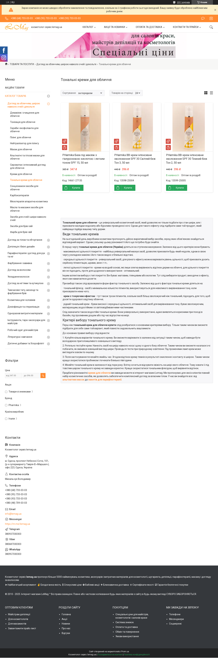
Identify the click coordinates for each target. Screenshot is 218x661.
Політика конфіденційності (137, 654)
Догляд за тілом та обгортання (25, 239)
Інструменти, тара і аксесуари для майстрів (26, 322)
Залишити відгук (203, 18)
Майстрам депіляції (19, 614)
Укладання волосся (18, 276)
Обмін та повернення (127, 631)
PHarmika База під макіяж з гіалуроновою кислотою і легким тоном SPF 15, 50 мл (83, 158)
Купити (76, 187)
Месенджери (176, 619)
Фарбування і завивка (20, 263)
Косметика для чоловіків (21, 300)
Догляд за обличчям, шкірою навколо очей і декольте (66, 64)
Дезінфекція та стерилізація (23, 306)
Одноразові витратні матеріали (25, 313)
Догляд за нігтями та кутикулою (25, 283)
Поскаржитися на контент (110, 654)
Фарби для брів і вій (21, 232)
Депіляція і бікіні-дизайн (21, 246)
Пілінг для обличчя (20, 137)
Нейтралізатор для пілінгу (24, 143)
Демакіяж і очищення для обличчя (24, 114)
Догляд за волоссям (19, 270)
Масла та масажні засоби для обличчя (26, 209)
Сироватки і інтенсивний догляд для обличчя (28, 166)
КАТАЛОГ (88, 27)
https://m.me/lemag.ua (17, 524)
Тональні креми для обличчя (26, 180)
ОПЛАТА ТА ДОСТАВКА (149, 27)
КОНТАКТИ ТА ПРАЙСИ (185, 27)
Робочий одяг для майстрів (23, 330)
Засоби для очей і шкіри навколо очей (28, 218)
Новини (66, 623)
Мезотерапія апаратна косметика (29, 201)
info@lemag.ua (13, 513)
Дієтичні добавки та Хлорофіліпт (26, 343)
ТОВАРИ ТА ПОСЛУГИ (22, 64)
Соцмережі (175, 623)
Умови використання (127, 636)
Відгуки (66, 633)
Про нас (66, 628)
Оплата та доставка (126, 627)
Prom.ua (125, 651)
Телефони (174, 614)
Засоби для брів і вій (21, 226)
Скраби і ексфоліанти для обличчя (24, 130)
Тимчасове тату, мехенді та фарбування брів (23, 292)
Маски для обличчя (21, 149)
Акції (64, 619)
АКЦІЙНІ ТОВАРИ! (14, 87)
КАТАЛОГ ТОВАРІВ (15, 96)
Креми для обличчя (21, 174)
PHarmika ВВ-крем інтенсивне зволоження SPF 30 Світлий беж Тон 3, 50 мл (135, 158)
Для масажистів (17, 623)
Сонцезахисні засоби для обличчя (24, 188)
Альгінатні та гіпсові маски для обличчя (27, 157)
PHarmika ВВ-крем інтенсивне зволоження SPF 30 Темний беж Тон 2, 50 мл (186, 158)
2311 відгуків (183, 2)
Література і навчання (20, 336)
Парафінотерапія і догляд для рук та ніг (26, 255)
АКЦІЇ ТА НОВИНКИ (114, 27)
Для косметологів (18, 619)
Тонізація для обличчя (22, 122)
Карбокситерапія (19, 195)
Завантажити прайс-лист (22, 628)
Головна (66, 614)
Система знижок (124, 622)
